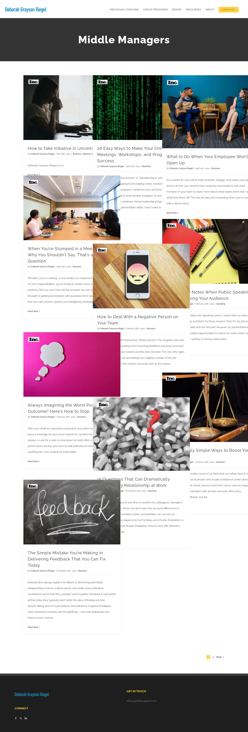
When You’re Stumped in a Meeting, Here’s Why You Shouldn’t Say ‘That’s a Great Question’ (71, 254)
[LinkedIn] (26, 718)
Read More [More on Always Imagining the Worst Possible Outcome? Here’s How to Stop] (33, 461)
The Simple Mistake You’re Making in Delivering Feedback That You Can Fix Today (67, 559)
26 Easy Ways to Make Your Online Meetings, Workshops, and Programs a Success (136, 154)
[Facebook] (16, 718)
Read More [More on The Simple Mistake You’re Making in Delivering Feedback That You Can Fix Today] (33, 627)
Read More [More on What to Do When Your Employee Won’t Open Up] (172, 213)
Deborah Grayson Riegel (42, 154)
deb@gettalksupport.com (142, 700)
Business (77, 154)
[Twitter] (21, 718)
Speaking (220, 304)
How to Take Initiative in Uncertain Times (69, 148)
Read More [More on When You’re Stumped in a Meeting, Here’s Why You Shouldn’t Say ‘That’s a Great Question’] (33, 311)
